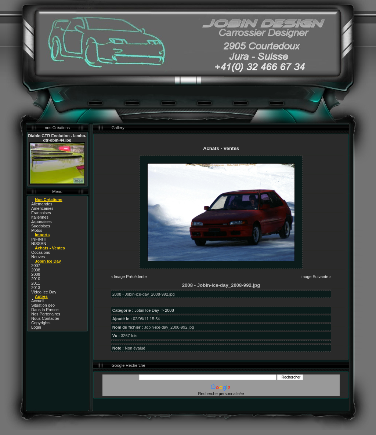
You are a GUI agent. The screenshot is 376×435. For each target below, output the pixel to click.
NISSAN (38, 243)
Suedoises (40, 226)
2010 (35, 279)
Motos (36, 230)
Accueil (37, 301)
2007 (35, 265)
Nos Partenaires (45, 314)
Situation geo (43, 305)
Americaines (42, 208)
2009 (35, 274)
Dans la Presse (45, 309)
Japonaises (41, 221)
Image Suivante (314, 276)
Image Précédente (130, 276)
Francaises (41, 213)
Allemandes (41, 204)
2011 (35, 283)
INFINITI (39, 239)
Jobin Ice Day (146, 310)
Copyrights (41, 323)
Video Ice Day (43, 292)
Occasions (40, 252)
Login (36, 327)
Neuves (38, 257)
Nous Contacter (45, 318)
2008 (35, 270)
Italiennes (39, 217)
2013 (35, 287)
